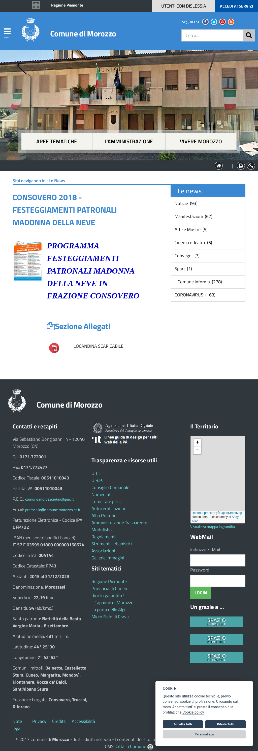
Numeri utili (102, 494)
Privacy (39, 721)
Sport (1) (183, 268)
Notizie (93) (186, 203)
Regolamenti (103, 536)
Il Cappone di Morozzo (112, 602)
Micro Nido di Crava (110, 616)
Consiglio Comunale (110, 487)
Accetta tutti (183, 724)
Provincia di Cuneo (109, 588)
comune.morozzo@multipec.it (49, 499)
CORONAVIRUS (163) (194, 294)
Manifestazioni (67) (193, 216)
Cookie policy (193, 712)
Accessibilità (83, 721)
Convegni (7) (187, 255)
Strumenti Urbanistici (111, 543)
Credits (59, 721)
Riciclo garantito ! (107, 595)
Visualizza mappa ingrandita (212, 526)
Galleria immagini (107, 557)
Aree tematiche (56, 141)
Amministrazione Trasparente (119, 522)
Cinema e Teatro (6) (193, 242)
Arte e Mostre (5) (191, 229)
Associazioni (103, 550)
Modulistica (102, 529)
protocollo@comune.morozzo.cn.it (52, 510)
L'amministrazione (129, 141)
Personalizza (204, 734)
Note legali (17, 725)
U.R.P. (97, 480)
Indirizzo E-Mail (205, 549)
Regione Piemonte (67, 5)
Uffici (96, 473)
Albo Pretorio (104, 515)
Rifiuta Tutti (225, 724)
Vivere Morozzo (201, 141)
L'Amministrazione (125, 165)
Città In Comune (131, 746)
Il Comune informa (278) (198, 281)
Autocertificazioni (108, 508)
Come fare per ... (106, 501)
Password (199, 569)
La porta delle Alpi (108, 609)
